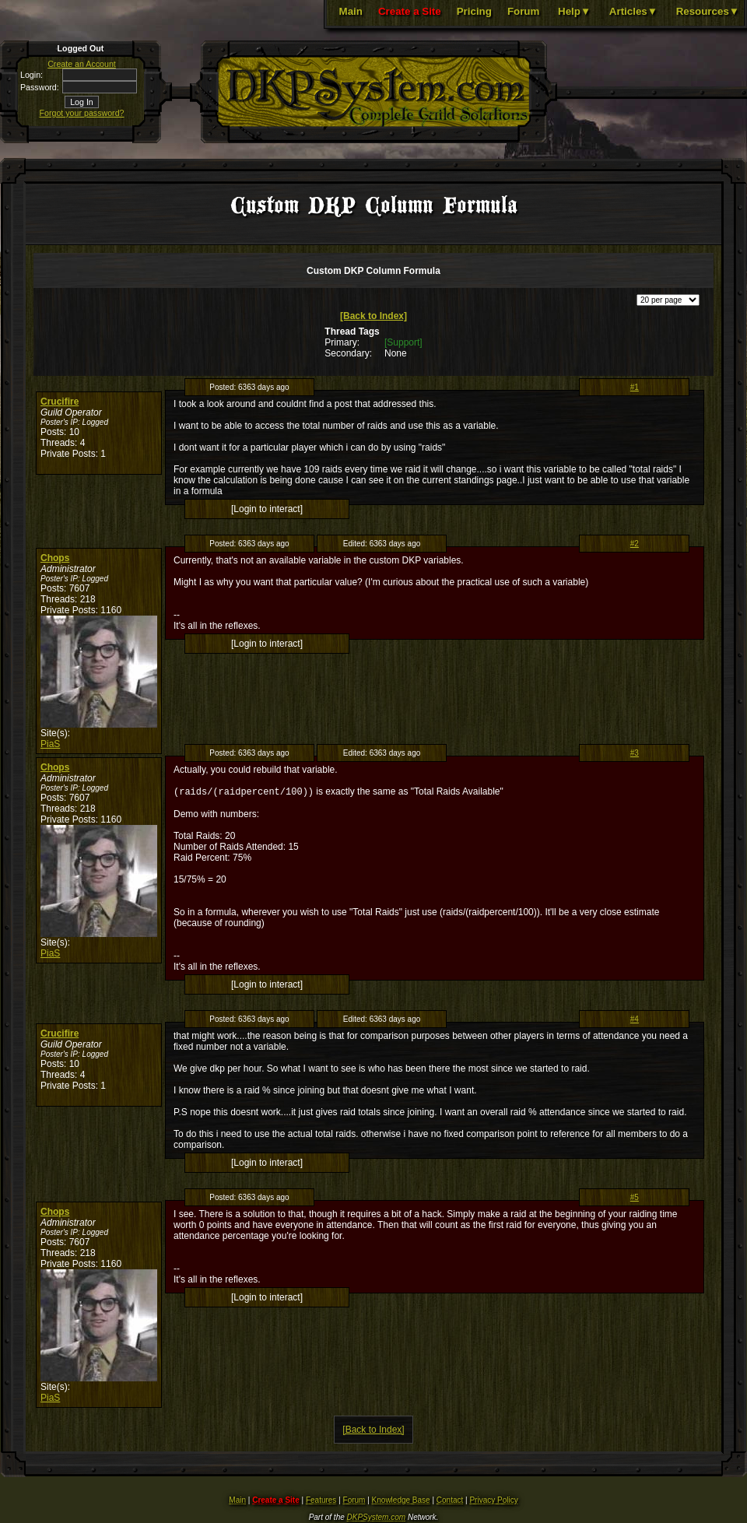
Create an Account (81, 63)
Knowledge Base (401, 1501)
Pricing (474, 11)
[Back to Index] (373, 316)
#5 (634, 1199)
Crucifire (59, 401)
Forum (523, 11)
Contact (450, 1501)
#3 (634, 753)
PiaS (50, 744)
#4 (634, 1020)
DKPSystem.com (376, 1518)
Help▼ (574, 11)
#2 (634, 543)
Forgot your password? (82, 113)
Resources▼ (707, 11)
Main (351, 11)
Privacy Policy (493, 1501)
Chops (54, 558)
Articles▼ (633, 11)
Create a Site (409, 11)
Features (321, 1501)
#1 (634, 387)
